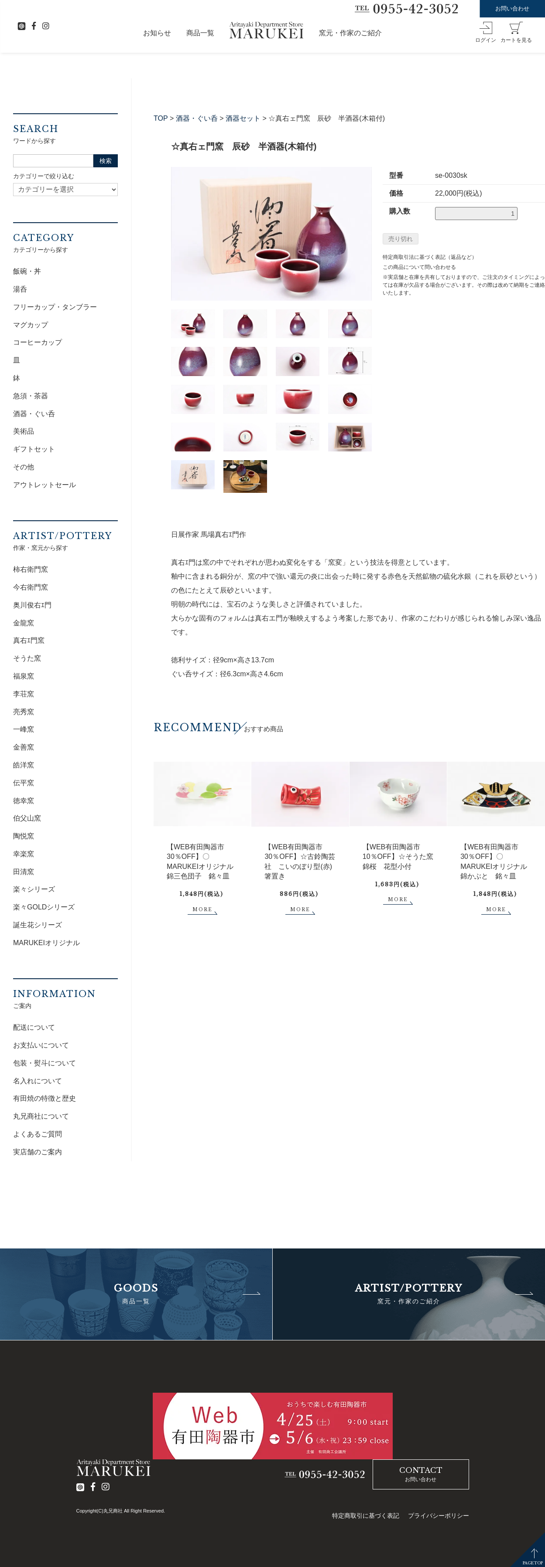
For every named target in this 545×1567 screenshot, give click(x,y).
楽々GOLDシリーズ (44, 907)
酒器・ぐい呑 (197, 118)
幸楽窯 (23, 854)
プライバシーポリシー (438, 1515)
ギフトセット (34, 449)
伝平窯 (23, 783)
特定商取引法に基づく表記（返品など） (430, 257)
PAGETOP (533, 1562)
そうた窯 (27, 658)
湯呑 (20, 289)
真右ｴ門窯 (29, 640)
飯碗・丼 (27, 271)
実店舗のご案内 (37, 1152)
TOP (161, 118)
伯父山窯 (27, 818)
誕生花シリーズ (37, 925)
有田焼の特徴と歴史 (44, 1098)
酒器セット (243, 118)
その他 (23, 467)
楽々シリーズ (34, 889)
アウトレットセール (44, 484)
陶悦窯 (23, 836)
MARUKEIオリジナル (46, 942)
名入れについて (37, 1081)
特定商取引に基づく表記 (365, 1515)
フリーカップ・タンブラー (55, 307)
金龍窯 (23, 623)
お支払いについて (41, 1045)
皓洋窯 (23, 765)
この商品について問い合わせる (419, 267)
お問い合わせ (512, 8)
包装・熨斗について (44, 1063)
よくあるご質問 (37, 1134)
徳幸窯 (23, 800)
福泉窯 (23, 676)
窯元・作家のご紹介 (350, 33)
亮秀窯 (23, 712)
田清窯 (23, 871)
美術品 (23, 431)
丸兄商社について (41, 1116)
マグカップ (30, 325)
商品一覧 (200, 33)
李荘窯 (23, 694)
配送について (34, 1027)
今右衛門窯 (30, 587)
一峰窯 (23, 729)
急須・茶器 (30, 396)
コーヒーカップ (37, 342)
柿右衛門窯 (30, 569)
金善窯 (23, 747)
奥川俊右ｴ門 (32, 605)
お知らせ (157, 33)
